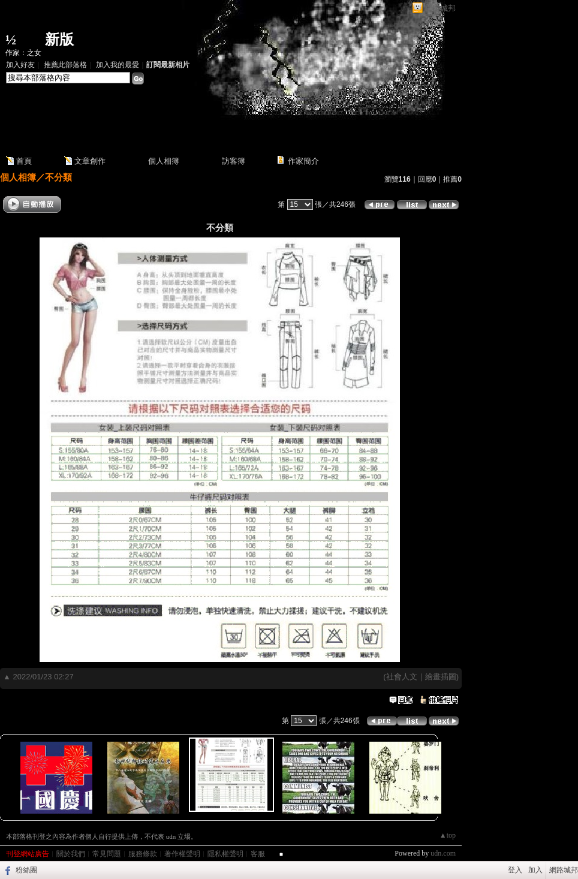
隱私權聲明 (225, 854)
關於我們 (70, 854)
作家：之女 (23, 53)
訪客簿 (233, 160)
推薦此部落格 (65, 65)
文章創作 (90, 160)
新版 (59, 39)
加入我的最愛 (117, 65)
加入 (535, 870)
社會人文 (401, 676)
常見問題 (106, 854)
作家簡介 (303, 160)
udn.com (443, 853)
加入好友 (20, 65)
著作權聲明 (182, 854)
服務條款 (142, 854)
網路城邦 (440, 8)
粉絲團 (26, 870)
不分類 (58, 177)
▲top (447, 835)
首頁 (24, 160)
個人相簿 (163, 160)
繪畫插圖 (440, 676)
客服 (258, 854)
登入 (515, 870)
